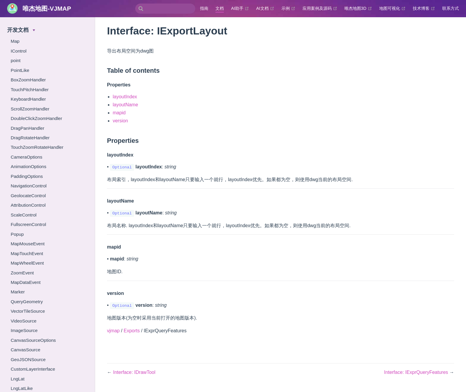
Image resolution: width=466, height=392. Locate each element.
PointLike (20, 70)
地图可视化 (392, 8)
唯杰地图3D (358, 8)
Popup (17, 234)
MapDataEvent (25, 282)
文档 (219, 8)
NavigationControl (29, 185)
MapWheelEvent (27, 262)
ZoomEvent (22, 272)
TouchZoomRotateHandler (37, 147)
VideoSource (24, 320)
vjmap (113, 330)
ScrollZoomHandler (30, 108)
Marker (18, 291)
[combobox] (165, 9)
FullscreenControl (28, 224)
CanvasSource (25, 349)
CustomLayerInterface (33, 369)
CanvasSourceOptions (33, 340)
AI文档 (265, 8)
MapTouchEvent (27, 253)
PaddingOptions (27, 176)
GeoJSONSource (28, 359)
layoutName (125, 104)
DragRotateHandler (30, 137)
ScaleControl (24, 214)
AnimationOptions (28, 166)
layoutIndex (125, 96)
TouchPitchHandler (29, 89)
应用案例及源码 (320, 8)
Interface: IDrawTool (134, 372)
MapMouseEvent (28, 243)
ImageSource (24, 330)
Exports (132, 330)
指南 (204, 8)
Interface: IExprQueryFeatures (416, 372)
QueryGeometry (27, 301)
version (120, 120)
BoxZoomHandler (28, 79)
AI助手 (240, 8)
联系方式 (450, 8)
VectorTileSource (28, 311)
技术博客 (424, 8)
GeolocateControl (28, 195)
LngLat (17, 378)
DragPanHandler (27, 128)
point (16, 60)
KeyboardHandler (28, 99)
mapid (119, 112)
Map (15, 41)
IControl (18, 50)
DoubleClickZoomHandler (36, 118)
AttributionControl (28, 205)
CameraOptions (26, 156)
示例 (288, 8)
